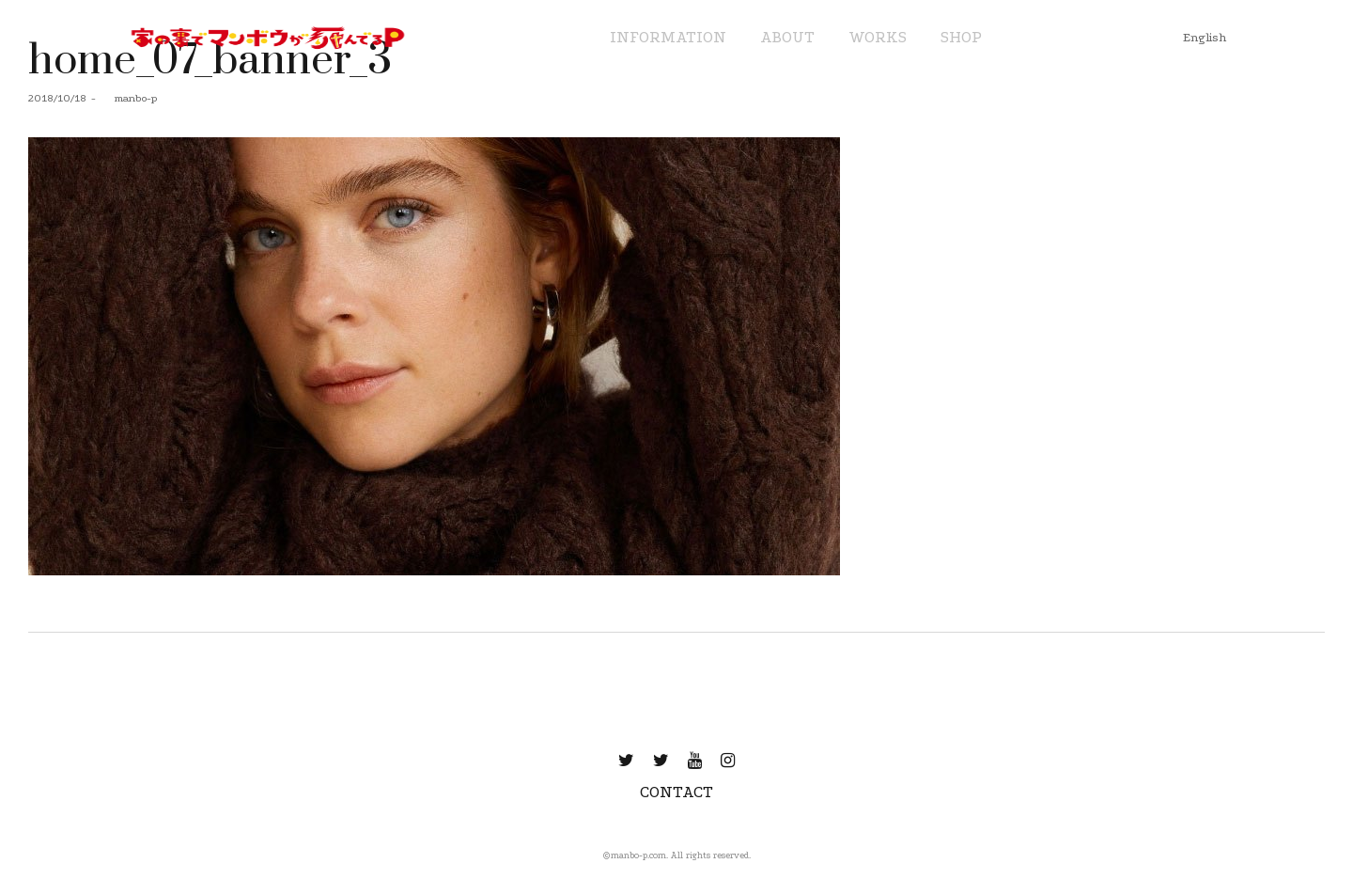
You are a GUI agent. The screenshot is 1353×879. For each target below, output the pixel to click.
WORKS (877, 37)
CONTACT (676, 792)
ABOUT (787, 37)
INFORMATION (668, 37)
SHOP (961, 37)
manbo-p (129, 98)
